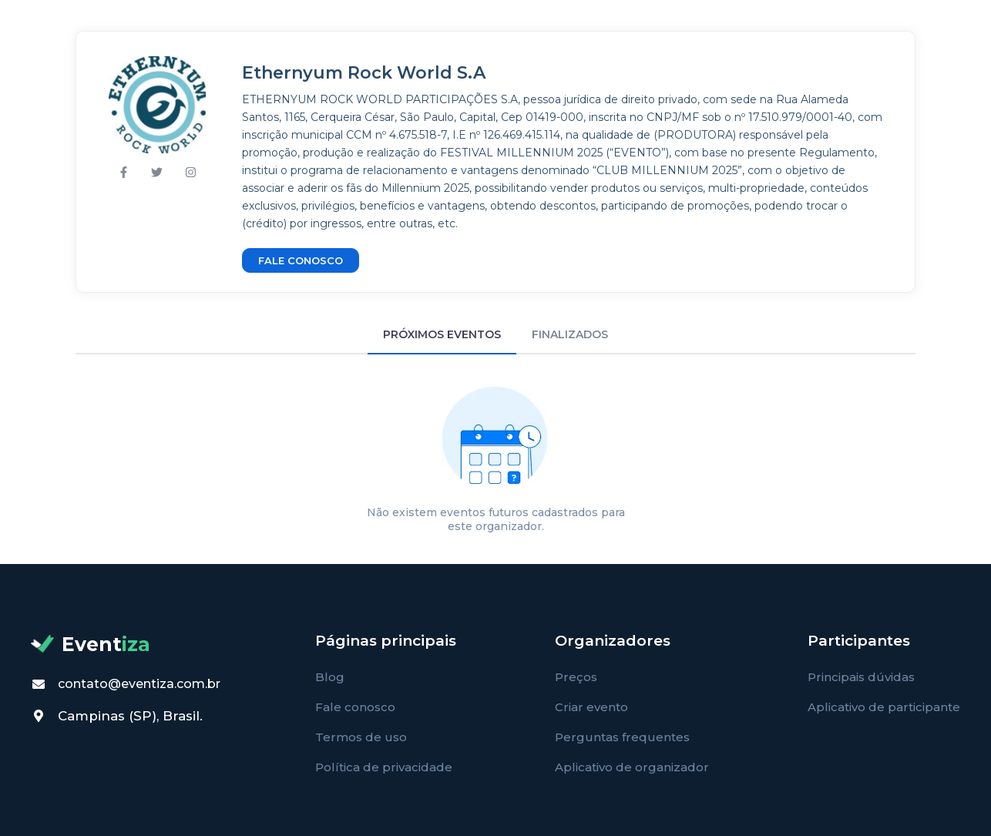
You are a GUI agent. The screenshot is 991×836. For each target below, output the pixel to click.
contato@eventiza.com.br (139, 684)
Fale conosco (355, 707)
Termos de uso (361, 737)
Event (90, 644)
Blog (329, 677)
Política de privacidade (383, 767)
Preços (576, 677)
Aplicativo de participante (884, 707)
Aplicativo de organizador (632, 767)
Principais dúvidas (861, 677)
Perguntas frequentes (622, 737)
